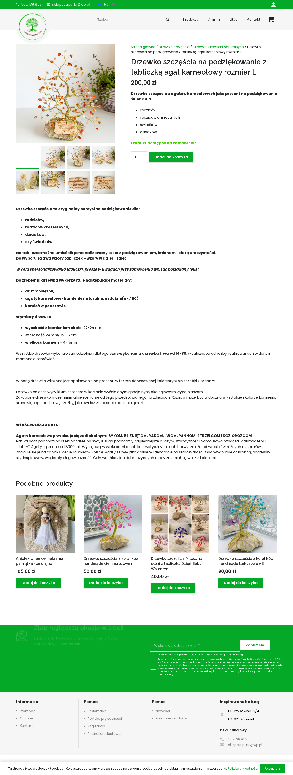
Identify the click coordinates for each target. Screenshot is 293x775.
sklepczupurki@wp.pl (245, 745)
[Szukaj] (133, 19)
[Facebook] (99, 4)
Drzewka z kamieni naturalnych (218, 47)
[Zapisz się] (255, 645)
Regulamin (96, 726)
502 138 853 (237, 739)
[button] (38, 583)
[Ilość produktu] (139, 157)
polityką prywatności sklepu (212, 654)
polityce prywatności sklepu (260, 671)
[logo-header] (32, 26)
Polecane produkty (171, 718)
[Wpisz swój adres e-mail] (195, 646)
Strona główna (143, 47)
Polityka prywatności (105, 718)
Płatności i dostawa (104, 733)
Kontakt (26, 725)
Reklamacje (97, 711)
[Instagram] (106, 4)
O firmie (26, 718)
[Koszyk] (271, 19)
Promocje (28, 711)
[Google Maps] (113, 4)
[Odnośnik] (273, 4)
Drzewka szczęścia (174, 47)
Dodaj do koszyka (171, 157)
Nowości (163, 711)
